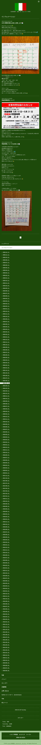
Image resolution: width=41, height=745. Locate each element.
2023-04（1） (6, 329)
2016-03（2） (6, 516)
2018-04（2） (6, 465)
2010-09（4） (6, 662)
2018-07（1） (6, 457)
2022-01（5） (6, 367)
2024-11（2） (6, 283)
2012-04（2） (6, 614)
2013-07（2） (6, 578)
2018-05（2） (6, 462)
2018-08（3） (6, 455)
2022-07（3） (6, 352)
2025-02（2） (6, 275)
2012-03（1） (6, 616)
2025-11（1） (6, 254)
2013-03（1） (6, 588)
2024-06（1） (6, 295)
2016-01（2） (6, 519)
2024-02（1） (6, 306)
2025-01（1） (6, 277)
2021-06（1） (6, 380)
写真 (3, 675)
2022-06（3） (6, 354)
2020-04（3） (6, 411)
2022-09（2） (6, 347)
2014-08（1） (6, 555)
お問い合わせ (5, 691)
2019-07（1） (6, 429)
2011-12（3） (6, 624)
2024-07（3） (6, 293)
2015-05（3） (6, 537)
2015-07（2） (6, 532)
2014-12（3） (6, 547)
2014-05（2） (6, 562)
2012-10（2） (6, 598)
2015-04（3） (6, 539)
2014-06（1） (6, 560)
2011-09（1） (6, 632)
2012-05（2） (6, 611)
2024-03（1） (6, 303)
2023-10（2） (6, 316)
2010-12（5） (6, 655)
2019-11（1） (6, 419)
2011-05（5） (6, 642)
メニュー (4, 679)
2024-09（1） (6, 288)
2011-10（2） (6, 629)
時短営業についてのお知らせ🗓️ (11, 144)
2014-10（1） (6, 552)
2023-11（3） (6, 313)
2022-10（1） (6, 344)
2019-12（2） (6, 416)
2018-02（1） (6, 470)
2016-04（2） (6, 514)
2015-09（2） (6, 526)
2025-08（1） (6, 260)
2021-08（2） (6, 375)
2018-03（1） (6, 467)
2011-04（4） (6, 644)
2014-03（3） (6, 565)
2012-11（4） (6, 596)
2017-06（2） (6, 485)
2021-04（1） (6, 385)
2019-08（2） (6, 426)
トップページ (5, 243)
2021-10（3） (6, 372)
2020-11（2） (6, 396)
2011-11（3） (6, 626)
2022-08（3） (6, 349)
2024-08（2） (6, 290)
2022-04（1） (6, 360)
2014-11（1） (6, 549)
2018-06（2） (6, 460)
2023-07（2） (6, 321)
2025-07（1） (6, 262)
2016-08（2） (6, 506)
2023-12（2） (6, 311)
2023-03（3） (6, 331)
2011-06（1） (6, 639)
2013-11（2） (6, 570)
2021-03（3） (6, 388)
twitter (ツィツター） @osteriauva (11, 694)
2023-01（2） (6, 336)
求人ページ (5, 702)
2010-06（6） (6, 670)
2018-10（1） (6, 452)
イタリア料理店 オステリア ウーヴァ (16, 743)
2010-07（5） (6, 668)
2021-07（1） (6, 378)
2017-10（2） (6, 478)
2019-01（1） (6, 444)
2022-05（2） (6, 357)
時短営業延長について (8, 100)
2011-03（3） (6, 647)
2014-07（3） (6, 557)
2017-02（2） (6, 493)
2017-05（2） (6, 488)
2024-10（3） (6, 285)
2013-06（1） (6, 580)
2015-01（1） (6, 544)
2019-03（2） (6, 439)
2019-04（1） (6, 437)
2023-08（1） (6, 319)
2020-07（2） (6, 406)
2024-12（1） (6, 280)
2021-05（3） (6, 383)
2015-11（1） (6, 521)
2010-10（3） (6, 660)
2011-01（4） (6, 652)
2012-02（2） (6, 619)
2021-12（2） (6, 370)
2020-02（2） (6, 413)
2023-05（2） (6, 326)
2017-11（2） (6, 475)
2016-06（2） (6, 508)
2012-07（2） (6, 606)
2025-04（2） (6, 270)
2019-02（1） (6, 442)
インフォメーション (7, 247)
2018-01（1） (6, 472)
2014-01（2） (6, 567)
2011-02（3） (6, 650)
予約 (3, 698)
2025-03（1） (6, 272)
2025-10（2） (6, 257)
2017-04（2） (6, 490)
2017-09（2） (6, 480)
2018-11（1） (6, 449)
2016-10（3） (6, 501)
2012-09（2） (6, 601)
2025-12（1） (6, 252)
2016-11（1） (6, 498)
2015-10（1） (6, 524)
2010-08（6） (6, 665)
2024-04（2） (6, 301)
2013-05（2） (6, 583)
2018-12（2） (6, 447)
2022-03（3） (6, 362)
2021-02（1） (6, 390)
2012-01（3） (6, 621)
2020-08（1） (6, 403)
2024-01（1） (6, 308)
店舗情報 (4, 687)
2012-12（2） (6, 593)
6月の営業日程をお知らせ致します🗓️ (12, 23)
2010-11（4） (6, 657)
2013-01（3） (6, 591)
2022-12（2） (6, 339)
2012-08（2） (6, 603)
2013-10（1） (6, 573)
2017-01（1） (6, 496)
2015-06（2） (6, 534)
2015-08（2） (6, 529)
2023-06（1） (6, 324)
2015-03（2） (6, 542)
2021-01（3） (6, 393)
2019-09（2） (6, 424)
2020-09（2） (6, 401)
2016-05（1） (6, 511)
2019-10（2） (6, 421)
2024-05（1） (6, 298)
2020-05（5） (6, 408)
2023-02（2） (6, 334)
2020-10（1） (6, 398)
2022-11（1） (6, 342)
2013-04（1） (6, 585)
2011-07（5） (6, 637)
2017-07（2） (6, 483)
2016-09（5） (6, 503)
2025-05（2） (6, 267)
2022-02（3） (6, 365)
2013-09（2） (6, 575)
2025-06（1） (6, 265)
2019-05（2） (6, 434)
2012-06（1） (6, 608)
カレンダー (5, 683)
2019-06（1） (6, 431)
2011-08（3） (6, 634)
